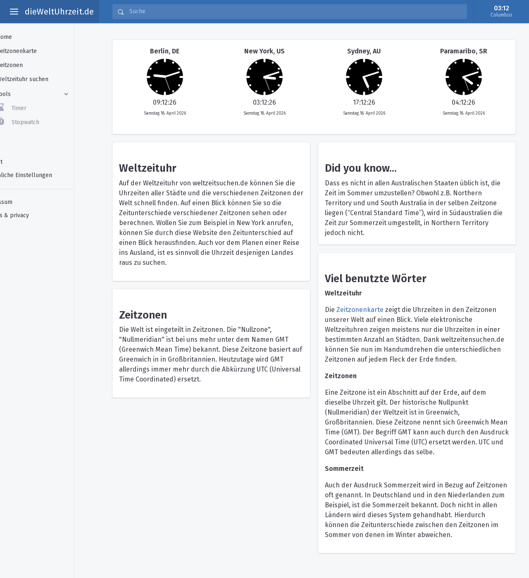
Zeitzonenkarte (360, 310)
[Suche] (295, 11)
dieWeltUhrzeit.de (59, 12)
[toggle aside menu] (14, 11)
